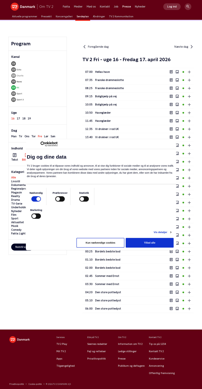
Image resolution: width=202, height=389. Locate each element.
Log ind (172, 6)
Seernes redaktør (97, 344)
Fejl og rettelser (96, 351)
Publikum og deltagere (131, 366)
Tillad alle (149, 242)
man (14, 136)
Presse (126, 6)
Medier (78, 6)
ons (27, 136)
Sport (14, 218)
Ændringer (99, 16)
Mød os (91, 6)
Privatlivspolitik (96, 358)
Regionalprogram (22, 188)
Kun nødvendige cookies (100, 242)
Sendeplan (83, 16)
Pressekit (46, 16)
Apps (59, 358)
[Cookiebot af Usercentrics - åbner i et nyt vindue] (43, 143)
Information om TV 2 (130, 344)
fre (40, 136)
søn (53, 136)
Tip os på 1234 (157, 344)
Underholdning (20, 207)
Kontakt (105, 6)
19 (29, 118)
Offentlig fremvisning (162, 373)
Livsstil (15, 181)
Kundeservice (156, 358)
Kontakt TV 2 (156, 351)
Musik (14, 226)
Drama (15, 199)
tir (20, 136)
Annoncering (156, 366)
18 (24, 118)
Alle (13, 177)
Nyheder (140, 6)
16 (13, 118)
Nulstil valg (22, 247)
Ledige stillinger (127, 351)
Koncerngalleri (64, 16)
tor (33, 136)
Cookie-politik (35, 384)
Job (116, 6)
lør (46, 136)
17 (18, 118)
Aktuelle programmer (24, 16)
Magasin (16, 192)
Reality (15, 196)
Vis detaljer (160, 232)
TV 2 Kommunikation (121, 16)
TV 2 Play (61, 344)
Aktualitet (17, 222)
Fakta (66, 6)
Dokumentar (19, 185)
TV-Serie (16, 203)
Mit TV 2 (61, 351)
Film (13, 214)
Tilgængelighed (65, 366)
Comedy (16, 229)
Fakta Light (18, 233)
